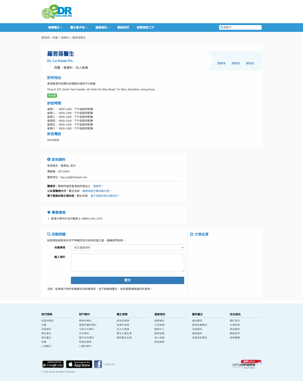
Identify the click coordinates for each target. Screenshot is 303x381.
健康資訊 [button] (102, 27)
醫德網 (45, 37)
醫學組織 (159, 333)
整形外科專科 (86, 337)
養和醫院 (197, 320)
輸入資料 (59, 257)
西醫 (55, 37)
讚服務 (236, 63)
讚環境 (250, 63)
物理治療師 (85, 342)
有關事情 (59, 247)
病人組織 (159, 337)
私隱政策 (235, 325)
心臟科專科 (85, 346)
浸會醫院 (197, 329)
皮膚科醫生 (47, 320)
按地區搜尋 (123, 320)
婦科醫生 (46, 337)
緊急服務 (159, 342)
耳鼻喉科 (46, 329)
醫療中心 (159, 329)
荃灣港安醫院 (199, 337)
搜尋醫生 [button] (55, 27)
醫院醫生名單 (124, 337)
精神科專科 (85, 320)
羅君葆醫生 (79, 37)
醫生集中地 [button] (78, 27)
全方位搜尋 (123, 329)
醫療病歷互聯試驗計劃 (94, 191)
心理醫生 (46, 346)
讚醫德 (221, 63)
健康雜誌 (159, 320)
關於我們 (235, 320)
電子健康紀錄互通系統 (102, 195)
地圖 (52, 95)
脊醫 (43, 342)
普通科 (65, 37)
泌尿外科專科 (86, 329)
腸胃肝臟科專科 (88, 325)
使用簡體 (235, 337)
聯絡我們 (123, 27)
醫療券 (95, 186)
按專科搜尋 (123, 325)
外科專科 (84, 333)
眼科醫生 (46, 333)
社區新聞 (159, 325)
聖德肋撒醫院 (199, 325)
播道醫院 (197, 333)
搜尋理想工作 (145, 27)
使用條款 (235, 329)
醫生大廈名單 (124, 333)
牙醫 (43, 325)
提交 (127, 280)
